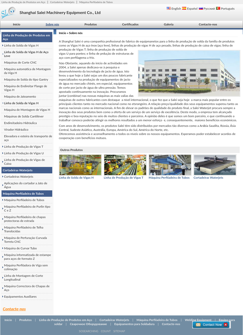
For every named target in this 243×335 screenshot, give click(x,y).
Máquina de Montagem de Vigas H (27, 110)
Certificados (130, 24)
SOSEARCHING (88, 331)
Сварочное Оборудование (88, 324)
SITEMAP (119, 331)
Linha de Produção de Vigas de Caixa (24, 161)
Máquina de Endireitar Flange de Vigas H (25, 88)
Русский (207, 8)
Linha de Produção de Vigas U (24, 153)
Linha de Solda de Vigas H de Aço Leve (26, 54)
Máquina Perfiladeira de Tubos (96, 2)
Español (189, 8)
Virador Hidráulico (16, 129)
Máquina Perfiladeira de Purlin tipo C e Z (27, 208)
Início (16, 24)
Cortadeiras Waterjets (62, 2)
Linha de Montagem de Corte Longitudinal (23, 277)
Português (225, 8)
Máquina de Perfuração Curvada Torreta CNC (25, 239)
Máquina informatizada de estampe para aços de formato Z (27, 257)
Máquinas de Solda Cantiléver (24, 116)
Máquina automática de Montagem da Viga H (27, 71)
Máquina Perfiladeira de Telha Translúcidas (23, 229)
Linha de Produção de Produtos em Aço (23, 2)
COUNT (106, 331)
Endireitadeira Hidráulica (20, 123)
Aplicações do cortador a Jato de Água (25, 185)
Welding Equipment (198, 320)
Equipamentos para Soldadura (134, 324)
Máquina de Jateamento (20, 96)
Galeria (168, 24)
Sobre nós (52, 24)
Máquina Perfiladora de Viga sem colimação (26, 267)
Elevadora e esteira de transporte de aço (28, 138)
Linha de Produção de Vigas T (23, 146)
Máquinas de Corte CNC (20, 62)
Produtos (90, 24)
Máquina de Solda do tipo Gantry (26, 79)
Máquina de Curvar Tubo (20, 248)
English (174, 8)
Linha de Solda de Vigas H (21, 45)
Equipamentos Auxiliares (20, 296)
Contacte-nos (208, 24)
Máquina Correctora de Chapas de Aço (26, 288)
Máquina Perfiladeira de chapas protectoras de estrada (25, 219)
